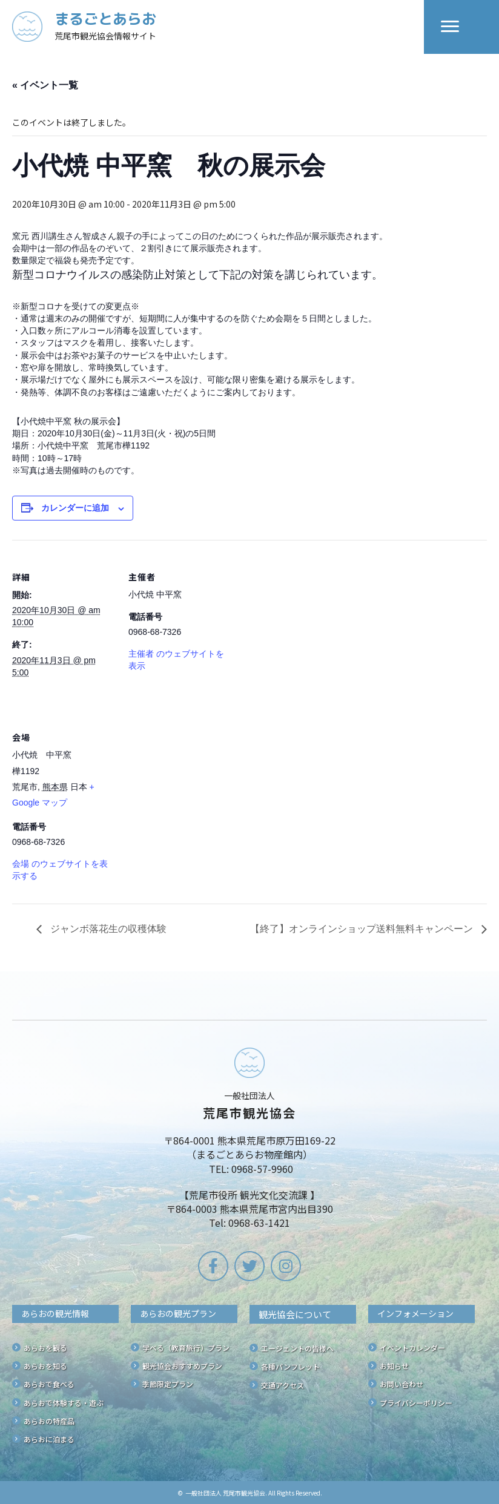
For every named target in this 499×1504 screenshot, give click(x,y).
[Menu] (450, 26)
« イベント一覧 (45, 85)
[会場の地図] (192, 783)
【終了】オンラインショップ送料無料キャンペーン (362, 929)
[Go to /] (218, 27)
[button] (213, 1266)
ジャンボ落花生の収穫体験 (107, 929)
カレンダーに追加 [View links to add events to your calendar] (75, 508)
